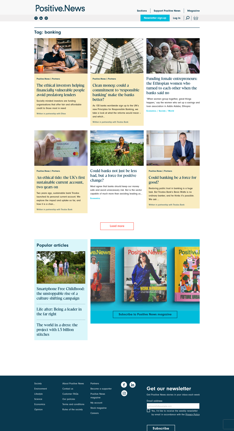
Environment (40, 388)
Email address (154, 400)
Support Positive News (167, 10)
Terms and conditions (73, 404)
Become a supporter (101, 388)
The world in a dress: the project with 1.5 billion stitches (57, 330)
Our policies (68, 399)
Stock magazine (98, 408)
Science (38, 399)
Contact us (67, 388)
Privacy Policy (192, 417)
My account (96, 402)
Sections (142, 10)
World (171, 111)
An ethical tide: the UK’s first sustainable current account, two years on (61, 182)
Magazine (193, 10)
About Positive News (73, 383)
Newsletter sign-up (155, 18)
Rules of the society (72, 409)
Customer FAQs (70, 394)
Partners (94, 383)
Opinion (38, 409)
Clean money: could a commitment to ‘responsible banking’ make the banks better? (116, 93)
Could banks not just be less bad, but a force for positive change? (113, 175)
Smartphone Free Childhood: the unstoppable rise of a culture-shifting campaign (61, 293)
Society (162, 111)
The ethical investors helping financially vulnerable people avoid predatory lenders (61, 90)
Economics (151, 111)
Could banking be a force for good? (172, 180)
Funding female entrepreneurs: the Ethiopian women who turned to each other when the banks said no (171, 86)
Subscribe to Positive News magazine (145, 315)
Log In (176, 18)
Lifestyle (38, 394)
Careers (94, 413)
